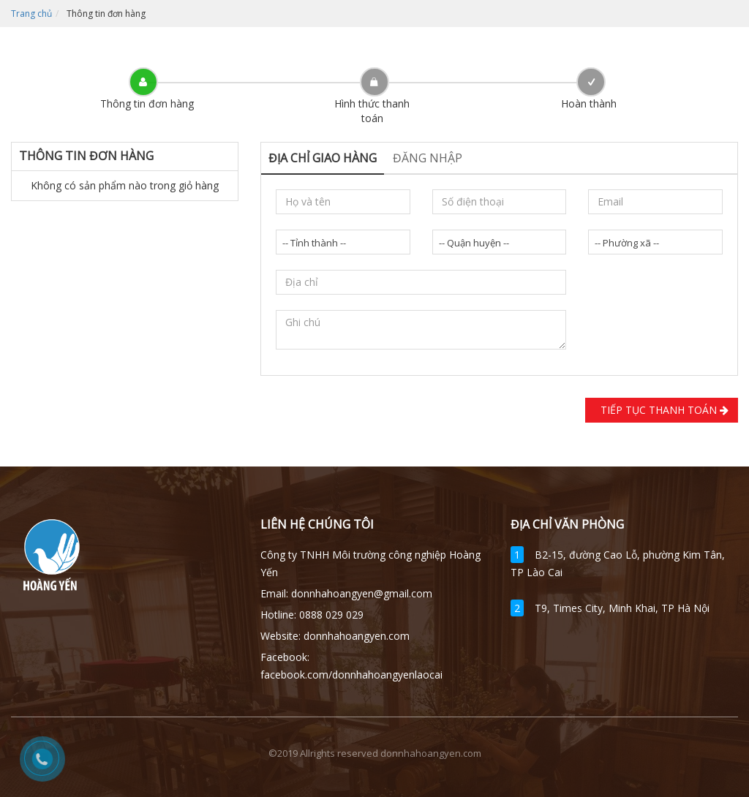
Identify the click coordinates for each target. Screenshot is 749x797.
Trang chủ (31, 13)
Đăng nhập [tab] (427, 158)
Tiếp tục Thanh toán (662, 410)
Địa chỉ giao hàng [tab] (322, 158)
